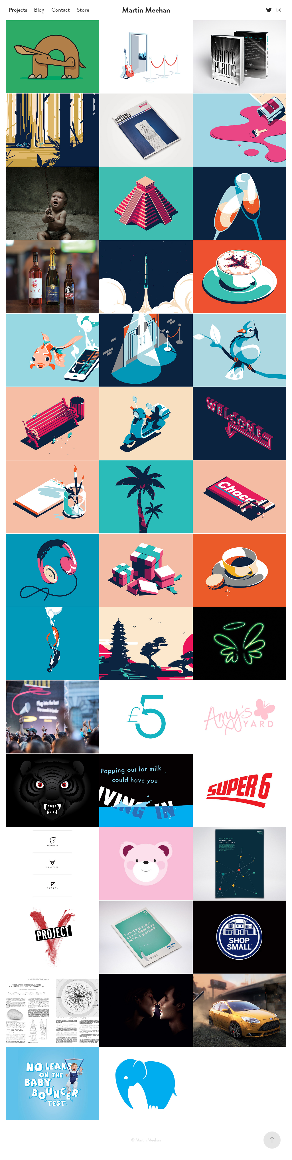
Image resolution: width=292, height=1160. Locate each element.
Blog (39, 10)
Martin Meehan (146, 10)
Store (83, 10)
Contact (60, 10)
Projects (18, 10)
